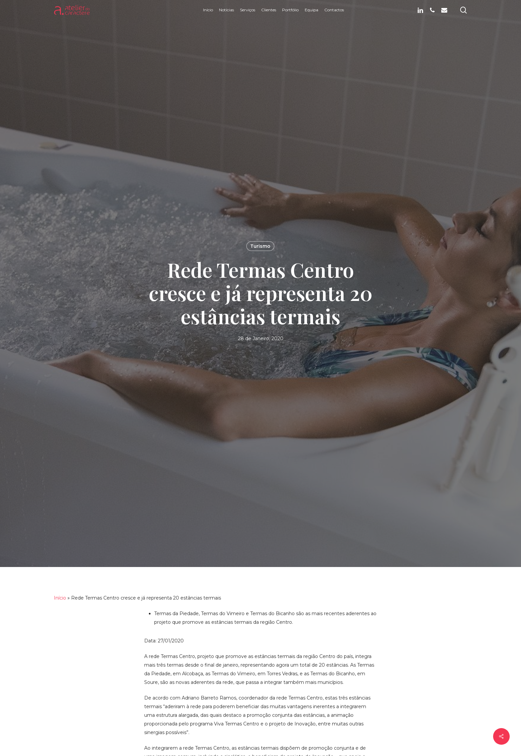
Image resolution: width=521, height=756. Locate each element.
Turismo (260, 246)
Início (60, 598)
